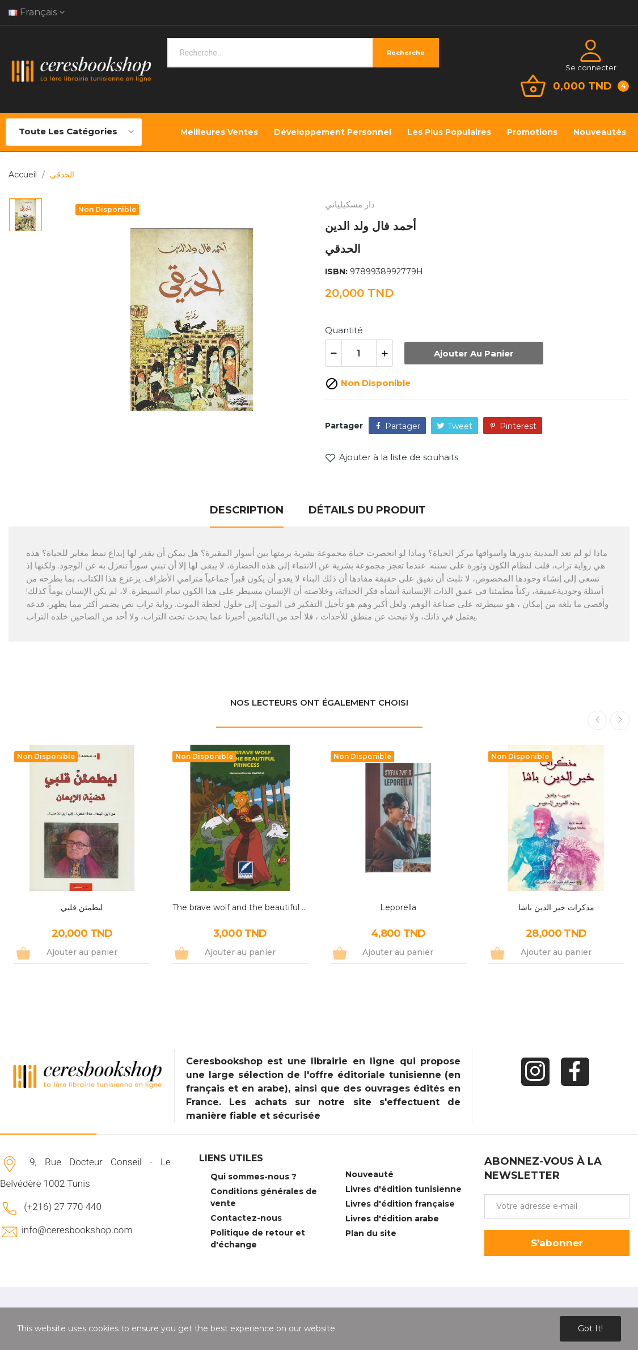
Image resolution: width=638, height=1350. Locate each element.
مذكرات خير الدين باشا (556, 907)
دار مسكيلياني (350, 204)
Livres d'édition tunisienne (403, 1189)
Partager (402, 426)
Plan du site (370, 1233)
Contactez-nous (246, 1218)
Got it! (590, 1328)
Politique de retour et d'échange (257, 1239)
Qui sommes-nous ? (253, 1176)
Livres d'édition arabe (392, 1218)
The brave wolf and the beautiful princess (240, 907)
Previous (597, 720)
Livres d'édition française (400, 1204)
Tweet (459, 426)
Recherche (406, 53)
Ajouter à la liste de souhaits (391, 457)
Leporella (398, 907)
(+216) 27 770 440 (63, 1206)
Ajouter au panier (474, 353)
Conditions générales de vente (263, 1197)
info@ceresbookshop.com (77, 1230)
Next (619, 720)
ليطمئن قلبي (82, 907)
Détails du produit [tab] (367, 510)
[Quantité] (359, 353)
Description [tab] (247, 510)
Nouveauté (369, 1174)
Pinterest (518, 426)
